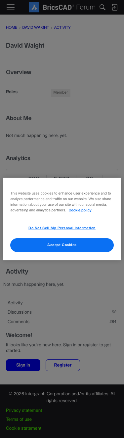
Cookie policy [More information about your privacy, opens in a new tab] (79, 210)
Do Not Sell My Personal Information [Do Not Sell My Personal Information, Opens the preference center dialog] (62, 228)
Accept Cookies (62, 245)
